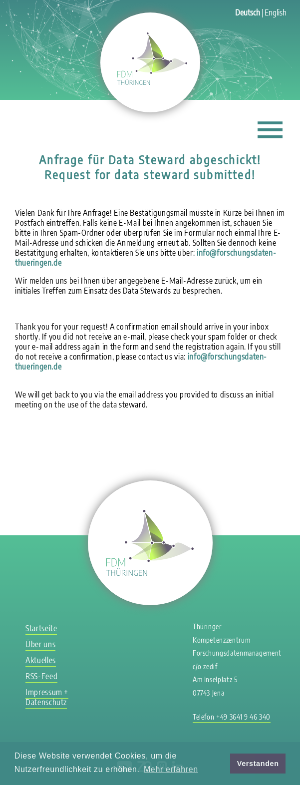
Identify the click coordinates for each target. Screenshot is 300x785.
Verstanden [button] (258, 764)
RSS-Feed (41, 676)
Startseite (41, 628)
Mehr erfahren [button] (171, 769)
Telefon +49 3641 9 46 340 (232, 717)
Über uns (40, 644)
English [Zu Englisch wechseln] (276, 12)
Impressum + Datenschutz (46, 697)
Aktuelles (40, 660)
